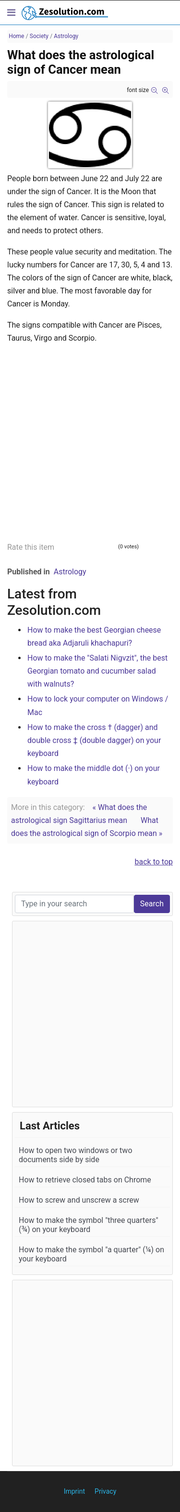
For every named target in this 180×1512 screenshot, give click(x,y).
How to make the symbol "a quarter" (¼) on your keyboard (91, 1254)
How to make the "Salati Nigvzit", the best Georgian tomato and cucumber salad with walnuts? (97, 671)
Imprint (74, 1491)
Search (152, 903)
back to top (154, 861)
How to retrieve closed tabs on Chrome (85, 1179)
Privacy (105, 1491)
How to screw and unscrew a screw (79, 1200)
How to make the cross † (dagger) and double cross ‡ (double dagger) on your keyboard (94, 740)
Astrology (70, 571)
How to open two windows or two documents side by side (75, 1155)
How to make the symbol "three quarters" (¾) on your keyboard (88, 1225)
